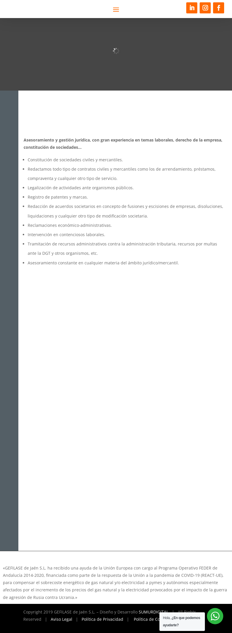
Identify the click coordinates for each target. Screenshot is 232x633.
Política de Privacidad (102, 619)
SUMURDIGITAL (153, 612)
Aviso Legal (61, 619)
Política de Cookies (152, 619)
